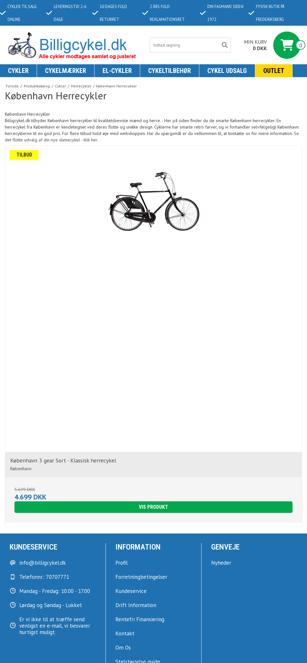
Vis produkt (153, 507)
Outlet (273, 71)
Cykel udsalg (227, 71)
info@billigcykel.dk (42, 562)
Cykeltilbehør (169, 71)
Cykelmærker (65, 71)
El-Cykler (117, 71)
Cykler (18, 71)
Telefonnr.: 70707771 (44, 576)
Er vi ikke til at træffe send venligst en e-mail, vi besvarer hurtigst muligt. (54, 626)
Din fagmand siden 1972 (221, 13)
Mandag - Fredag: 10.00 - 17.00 (54, 591)
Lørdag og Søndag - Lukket (50, 605)
